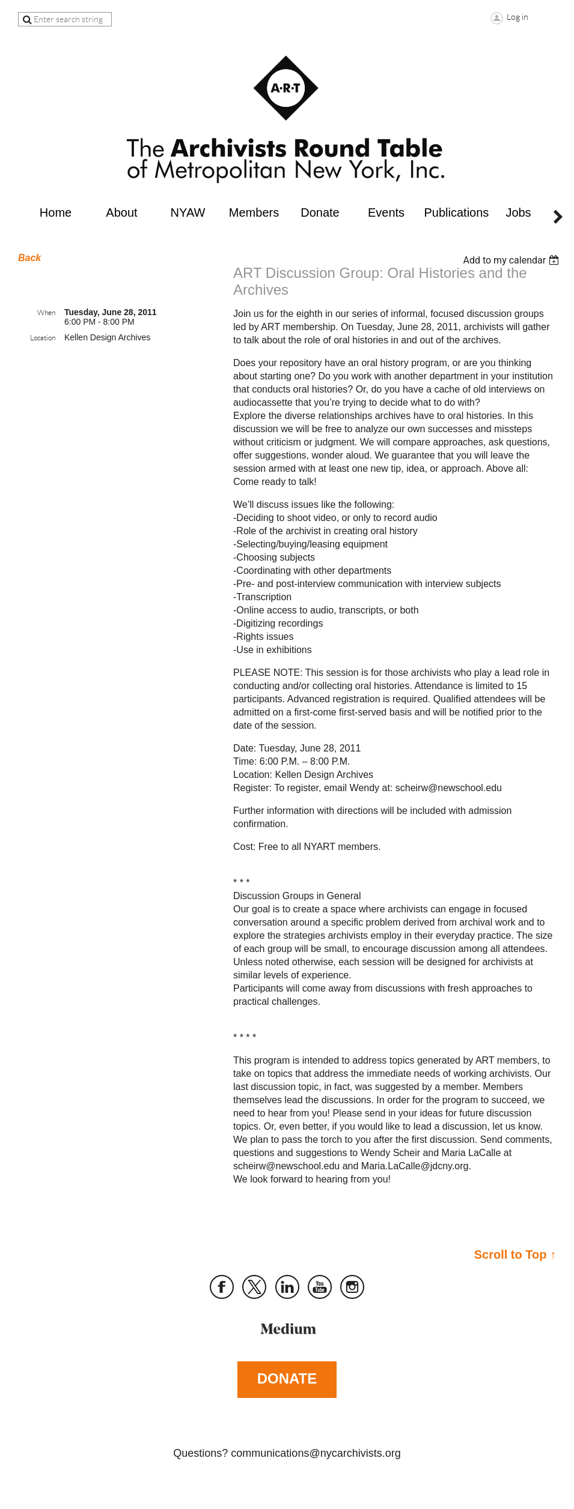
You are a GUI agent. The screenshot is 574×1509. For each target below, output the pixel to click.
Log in (517, 17)
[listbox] (512, 260)
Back (29, 258)
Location (42, 338)
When (46, 312)
